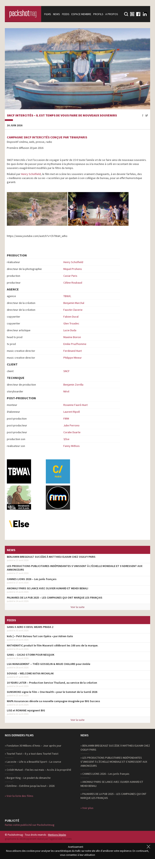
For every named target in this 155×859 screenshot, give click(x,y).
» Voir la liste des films (19, 796)
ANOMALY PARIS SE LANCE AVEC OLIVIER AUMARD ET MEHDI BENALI (47, 588)
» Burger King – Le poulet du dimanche (28, 778)
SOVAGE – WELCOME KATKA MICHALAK (30, 673)
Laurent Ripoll (71, 412)
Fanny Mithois (71, 446)
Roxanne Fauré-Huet (75, 405)
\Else (66, 439)
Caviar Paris (70, 276)
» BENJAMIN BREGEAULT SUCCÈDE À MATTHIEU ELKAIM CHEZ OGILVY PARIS (115, 747)
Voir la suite (78, 607)
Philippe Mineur (72, 357)
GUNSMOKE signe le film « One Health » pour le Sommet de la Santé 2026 (52, 692)
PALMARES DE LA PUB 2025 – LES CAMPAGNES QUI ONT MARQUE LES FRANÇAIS (54, 597)
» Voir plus (87, 808)
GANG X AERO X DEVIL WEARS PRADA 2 (30, 627)
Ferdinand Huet (72, 351)
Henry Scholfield (31, 174)
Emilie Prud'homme (74, 344)
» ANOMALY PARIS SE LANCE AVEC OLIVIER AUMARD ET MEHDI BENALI (112, 784)
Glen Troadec (71, 323)
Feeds (65, 14)
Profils (98, 14)
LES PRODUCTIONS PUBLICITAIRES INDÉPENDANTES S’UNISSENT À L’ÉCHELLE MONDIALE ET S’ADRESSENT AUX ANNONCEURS (74, 567)
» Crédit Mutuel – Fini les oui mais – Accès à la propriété (38, 770)
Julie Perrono (71, 425)
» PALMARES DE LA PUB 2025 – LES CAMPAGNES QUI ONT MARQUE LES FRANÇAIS (113, 796)
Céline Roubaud (72, 282)
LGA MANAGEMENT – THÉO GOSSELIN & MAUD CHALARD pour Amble (48, 664)
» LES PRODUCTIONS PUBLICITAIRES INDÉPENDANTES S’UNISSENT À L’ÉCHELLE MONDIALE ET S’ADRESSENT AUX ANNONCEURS (114, 761)
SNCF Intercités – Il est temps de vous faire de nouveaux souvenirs (62, 115)
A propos (111, 14)
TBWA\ (67, 296)
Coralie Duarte (72, 432)
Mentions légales (57, 834)
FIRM (66, 418)
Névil (66, 391)
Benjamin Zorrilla (73, 384)
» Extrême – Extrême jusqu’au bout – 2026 (29, 786)
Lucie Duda (69, 330)
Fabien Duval (71, 316)
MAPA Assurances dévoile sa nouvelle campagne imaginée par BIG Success (53, 701)
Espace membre (81, 14)
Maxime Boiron (72, 337)
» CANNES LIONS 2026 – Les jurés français (105, 774)
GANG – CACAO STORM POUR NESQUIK (30, 654)
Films (47, 14)
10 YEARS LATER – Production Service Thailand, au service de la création (52, 682)
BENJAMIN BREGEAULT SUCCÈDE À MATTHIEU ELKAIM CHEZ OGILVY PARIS (51, 557)
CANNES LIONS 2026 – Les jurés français (32, 579)
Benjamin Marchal (73, 303)
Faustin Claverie (73, 310)
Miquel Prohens (72, 269)
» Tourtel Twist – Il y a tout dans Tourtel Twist (31, 753)
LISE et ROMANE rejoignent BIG (26, 710)
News (56, 14)
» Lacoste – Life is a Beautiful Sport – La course (33, 761)
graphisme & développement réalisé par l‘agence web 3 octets (38, 838)
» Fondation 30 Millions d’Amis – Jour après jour (33, 745)
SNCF (66, 371)
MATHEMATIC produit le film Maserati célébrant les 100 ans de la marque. (52, 645)
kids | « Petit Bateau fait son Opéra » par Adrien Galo (40, 636)
